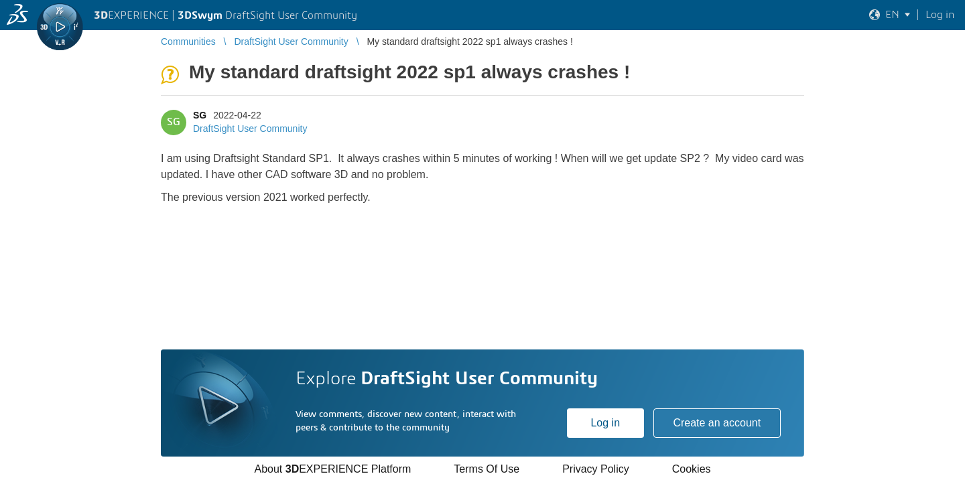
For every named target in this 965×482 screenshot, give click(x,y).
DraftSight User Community (250, 128)
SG (199, 115)
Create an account (717, 422)
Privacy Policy (595, 469)
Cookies (691, 469)
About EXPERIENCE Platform (332, 469)
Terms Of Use (486, 469)
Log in (605, 422)
